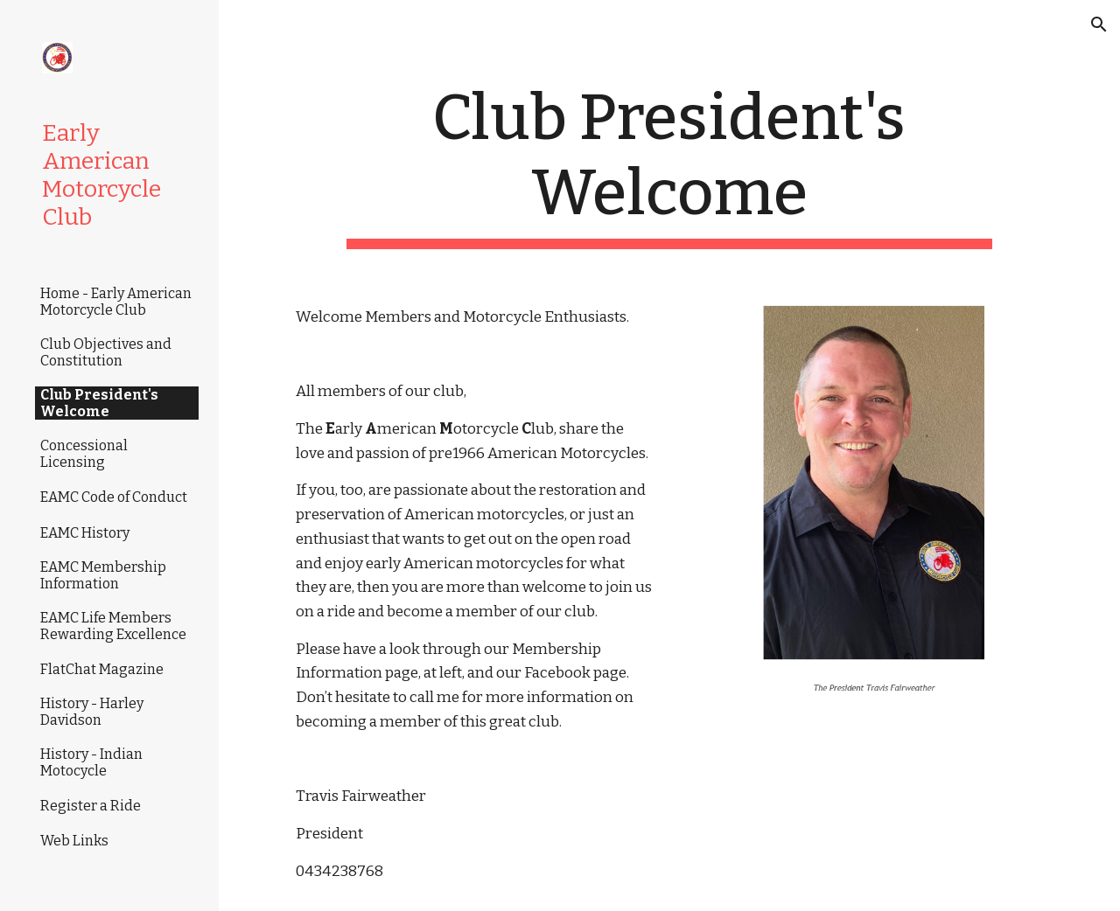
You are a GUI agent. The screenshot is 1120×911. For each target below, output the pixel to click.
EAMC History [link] (85, 533)
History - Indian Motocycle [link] (91, 762)
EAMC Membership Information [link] (103, 575)
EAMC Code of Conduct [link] (113, 497)
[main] (670, 164)
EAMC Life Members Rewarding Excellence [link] (113, 626)
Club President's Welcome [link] (99, 403)
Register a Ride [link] (90, 805)
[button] (1099, 24)
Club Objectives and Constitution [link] (106, 352)
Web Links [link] (74, 840)
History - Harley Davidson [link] (92, 711)
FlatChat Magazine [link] (102, 669)
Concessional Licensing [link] (84, 453)
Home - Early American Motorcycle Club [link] (116, 301)
